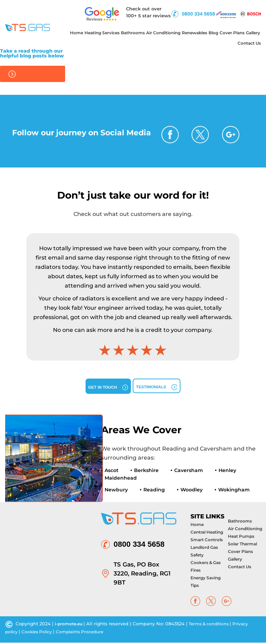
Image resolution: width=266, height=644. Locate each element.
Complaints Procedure (86, 633)
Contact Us (249, 43)
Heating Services (102, 32)
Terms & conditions (214, 625)
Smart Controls (206, 541)
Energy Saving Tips (205, 583)
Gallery (253, 32)
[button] (17, 297)
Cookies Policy (40, 633)
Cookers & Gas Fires (205, 568)
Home (76, 32)
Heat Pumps (241, 538)
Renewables (194, 32)
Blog (213, 32)
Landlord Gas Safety (204, 552)
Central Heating (206, 533)
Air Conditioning (163, 32)
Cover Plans (232, 32)
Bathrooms (133, 32)
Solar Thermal (242, 545)
